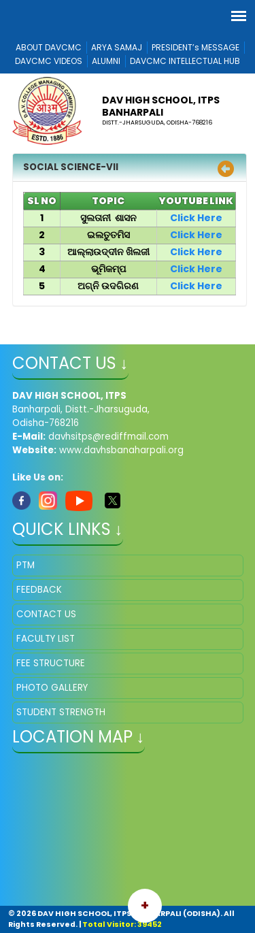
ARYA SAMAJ (116, 47)
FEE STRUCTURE (50, 663)
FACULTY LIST (45, 638)
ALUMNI (106, 61)
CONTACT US (46, 614)
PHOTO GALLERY (52, 687)
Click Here (196, 218)
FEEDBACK (39, 589)
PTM (25, 565)
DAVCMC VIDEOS (48, 61)
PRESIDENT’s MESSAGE (195, 47)
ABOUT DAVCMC (49, 47)
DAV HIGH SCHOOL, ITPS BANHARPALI (161, 106)
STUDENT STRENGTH (60, 712)
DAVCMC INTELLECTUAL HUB (185, 61)
